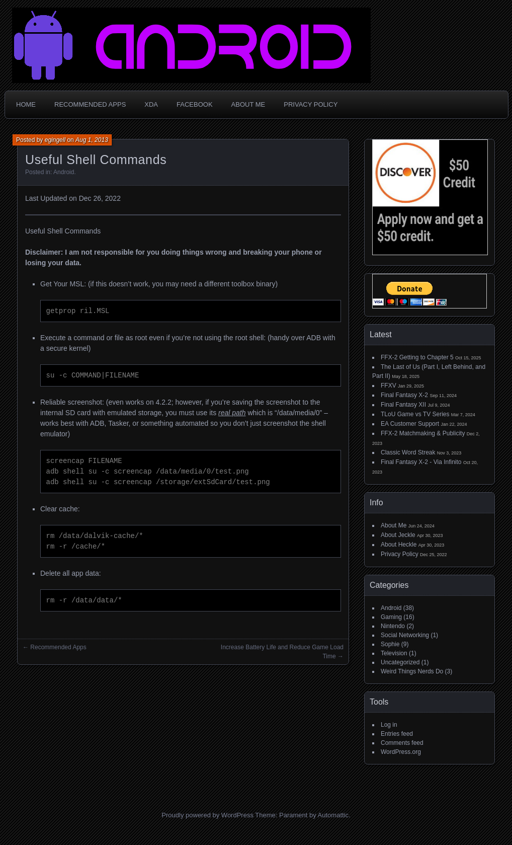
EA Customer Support (410, 423)
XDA (151, 104)
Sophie (390, 644)
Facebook (195, 104)
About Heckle (398, 544)
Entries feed (397, 733)
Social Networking (405, 635)
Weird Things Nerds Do (412, 671)
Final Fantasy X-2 (404, 395)
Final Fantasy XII (403, 404)
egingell (55, 139)
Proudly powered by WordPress (207, 815)
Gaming (391, 617)
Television (394, 653)
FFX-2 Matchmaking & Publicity (423, 433)
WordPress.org (401, 751)
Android (63, 172)
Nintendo (393, 626)
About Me (248, 104)
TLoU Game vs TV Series (415, 414)
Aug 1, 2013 (91, 139)
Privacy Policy (310, 104)
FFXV (388, 385)
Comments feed (402, 742)
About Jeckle (398, 535)
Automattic (333, 815)
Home (26, 104)
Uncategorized (400, 662)
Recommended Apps (90, 104)
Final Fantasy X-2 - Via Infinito (421, 462)
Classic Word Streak (408, 452)
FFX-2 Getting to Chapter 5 (417, 357)
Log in (389, 724)
